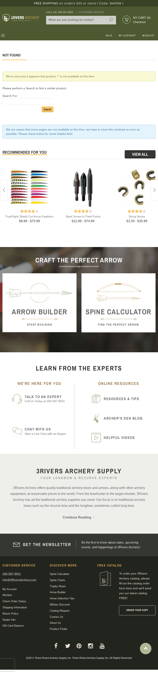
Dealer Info (8, 619)
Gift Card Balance (13, 625)
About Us (55, 622)
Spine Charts (57, 580)
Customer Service (91, 12)
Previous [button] (4, 190)
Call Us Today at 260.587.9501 (48, 399)
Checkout (139, 22)
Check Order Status (14, 601)
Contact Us (56, 616)
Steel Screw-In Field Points (83, 216)
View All (140, 154)
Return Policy (10, 613)
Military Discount (60, 604)
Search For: (10, 95)
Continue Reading (79, 517)
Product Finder (58, 629)
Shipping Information (14, 607)
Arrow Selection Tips (62, 598)
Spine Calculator (59, 574)
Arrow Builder (58, 592)
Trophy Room (58, 586)
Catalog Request (60, 610)
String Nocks (137, 216)
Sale (109, 35)
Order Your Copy (137, 610)
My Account (127, 35)
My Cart (142, 17)
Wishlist (148, 35)
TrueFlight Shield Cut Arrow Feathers (29, 216)
